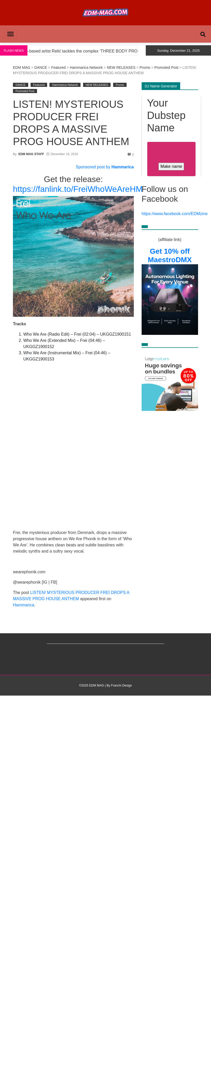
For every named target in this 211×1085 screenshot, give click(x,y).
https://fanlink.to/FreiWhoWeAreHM (78, 189)
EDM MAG (21, 67)
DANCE (40, 67)
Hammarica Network (86, 67)
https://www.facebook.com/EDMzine (175, 214)
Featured (58, 67)
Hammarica (122, 167)
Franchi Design (121, 685)
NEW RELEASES (121, 67)
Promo (145, 67)
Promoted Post (166, 67)
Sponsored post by (94, 167)
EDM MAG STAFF (31, 154)
